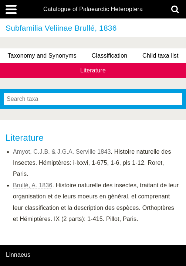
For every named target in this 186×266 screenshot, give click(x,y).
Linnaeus (18, 255)
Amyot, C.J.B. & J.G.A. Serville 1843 (62, 152)
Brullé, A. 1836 (32, 185)
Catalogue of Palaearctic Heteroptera (93, 9)
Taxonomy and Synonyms (42, 55)
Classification (110, 55)
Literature (93, 70)
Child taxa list (160, 55)
